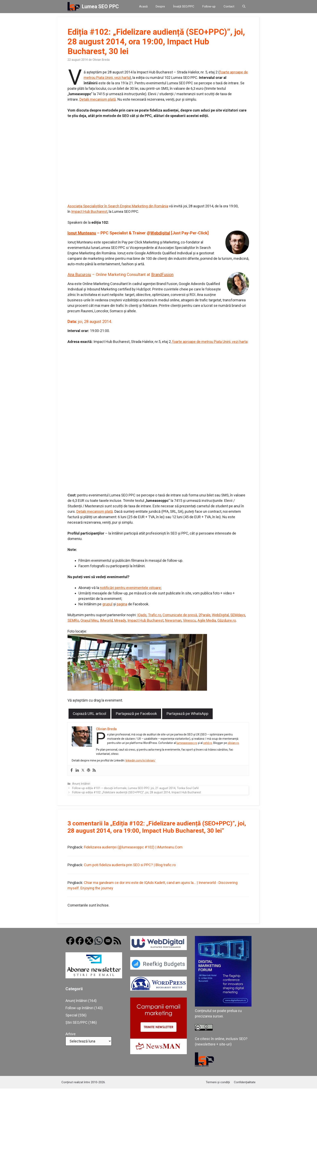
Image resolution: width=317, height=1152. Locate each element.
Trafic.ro (154, 615)
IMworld (106, 620)
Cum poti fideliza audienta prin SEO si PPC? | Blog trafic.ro (130, 865)
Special (71, 1015)
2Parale (204, 615)
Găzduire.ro (226, 620)
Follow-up (209, 6)
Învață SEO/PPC (183, 6)
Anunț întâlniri (81, 783)
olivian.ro (233, 743)
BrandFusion (162, 274)
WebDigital (220, 615)
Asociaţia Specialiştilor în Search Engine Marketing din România (118, 206)
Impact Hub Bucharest (89, 211)
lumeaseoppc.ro (186, 743)
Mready (120, 620)
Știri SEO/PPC (77, 1022)
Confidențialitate (245, 1082)
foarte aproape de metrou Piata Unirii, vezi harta (209, 341)
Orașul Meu (89, 620)
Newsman (173, 620)
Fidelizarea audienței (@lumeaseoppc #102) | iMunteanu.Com (133, 847)
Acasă (143, 6)
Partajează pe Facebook (136, 713)
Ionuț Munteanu (82, 233)
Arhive (71, 1034)
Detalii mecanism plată (97, 99)
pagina (122, 604)
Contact (229, 6)
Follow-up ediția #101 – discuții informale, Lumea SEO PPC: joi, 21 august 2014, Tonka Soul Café (135, 788)
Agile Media (207, 620)
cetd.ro (207, 743)
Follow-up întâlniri (79, 1008)
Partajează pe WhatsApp (187, 713)
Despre (160, 6)
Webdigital (160, 233)
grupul (107, 604)
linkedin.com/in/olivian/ (140, 760)
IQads (142, 615)
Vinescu (189, 620)
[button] (243, 6)
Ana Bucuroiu (79, 274)
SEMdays (237, 615)
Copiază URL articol (89, 713)
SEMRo (73, 620)
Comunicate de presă (180, 615)
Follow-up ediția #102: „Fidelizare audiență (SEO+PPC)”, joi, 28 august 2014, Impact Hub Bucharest (136, 792)
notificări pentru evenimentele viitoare (130, 588)
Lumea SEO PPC (100, 6)
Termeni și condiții (218, 1082)
